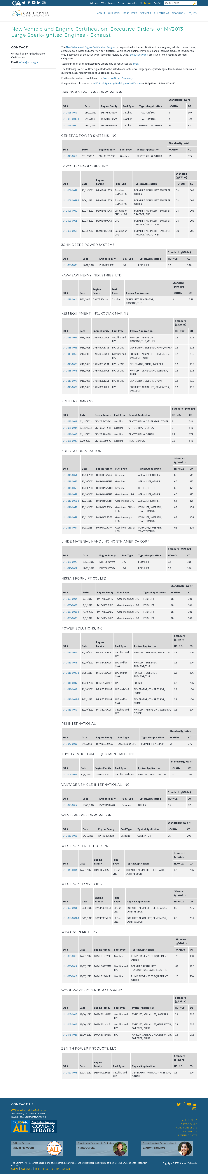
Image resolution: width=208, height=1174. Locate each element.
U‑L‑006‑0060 (70, 211)
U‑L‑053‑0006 (70, 618)
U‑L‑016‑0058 (70, 507)
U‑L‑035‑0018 (70, 976)
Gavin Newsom (23, 1147)
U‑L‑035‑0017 (70, 966)
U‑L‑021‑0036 (70, 441)
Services (145, 13)
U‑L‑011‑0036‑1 (71, 673)
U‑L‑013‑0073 (70, 387)
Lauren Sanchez (154, 1147)
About (101, 13)
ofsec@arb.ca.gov (28, 62)
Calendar (94, 3)
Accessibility (189, 1120)
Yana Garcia (86, 1147)
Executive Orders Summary (118, 78)
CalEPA (14, 1169)
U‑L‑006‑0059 (70, 190)
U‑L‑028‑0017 (70, 805)
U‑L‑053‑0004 (70, 599)
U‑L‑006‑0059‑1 (71, 200)
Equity (193, 13)
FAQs (103, 3)
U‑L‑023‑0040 (70, 125)
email (136, 64)
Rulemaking (161, 13)
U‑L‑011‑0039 (70, 710)
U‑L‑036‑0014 (70, 299)
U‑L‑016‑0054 (70, 475)
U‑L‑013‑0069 (70, 354)
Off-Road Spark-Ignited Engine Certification (118, 83)
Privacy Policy (188, 1124)
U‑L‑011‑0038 (70, 689)
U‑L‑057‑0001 (70, 908)
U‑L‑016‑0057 (70, 494)
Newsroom (178, 13)
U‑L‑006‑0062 (70, 231)
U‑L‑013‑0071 (70, 371)
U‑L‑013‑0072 (70, 381)
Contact (111, 3)
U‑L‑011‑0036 (70, 663)
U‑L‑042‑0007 (70, 744)
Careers (121, 3)
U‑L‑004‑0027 (70, 774)
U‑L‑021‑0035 (70, 434)
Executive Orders (139, 55)
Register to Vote (187, 1135)
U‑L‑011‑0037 (70, 683)
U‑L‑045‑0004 (70, 870)
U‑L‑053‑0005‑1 (71, 612)
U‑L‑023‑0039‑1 (71, 119)
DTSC (45, 1169)
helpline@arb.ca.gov (36, 1110)
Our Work (114, 13)
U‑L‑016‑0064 (70, 528)
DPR (37, 1169)
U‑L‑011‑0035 (70, 652)
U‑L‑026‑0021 (70, 568)
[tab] (140, 3)
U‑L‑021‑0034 (70, 428)
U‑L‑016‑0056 (70, 488)
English (147, 3)
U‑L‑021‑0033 (70, 421)
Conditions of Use (186, 1127)
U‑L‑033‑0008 (70, 836)
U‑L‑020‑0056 (70, 1073)
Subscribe (132, 3)
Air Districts (190, 1131)
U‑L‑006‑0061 (70, 221)
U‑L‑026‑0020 (70, 562)
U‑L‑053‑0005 (70, 605)
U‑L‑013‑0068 (70, 348)
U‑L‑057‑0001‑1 (71, 918)
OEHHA (55, 1169)
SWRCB (66, 1169)
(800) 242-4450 (17, 1110)
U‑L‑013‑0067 (70, 337)
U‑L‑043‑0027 (70, 1035)
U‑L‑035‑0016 (70, 956)
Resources (130, 13)
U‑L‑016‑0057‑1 (71, 501)
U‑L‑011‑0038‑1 (71, 699)
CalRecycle (26, 1169)
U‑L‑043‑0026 (70, 1024)
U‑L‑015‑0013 (70, 156)
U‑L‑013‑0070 (70, 364)
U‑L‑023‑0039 (70, 113)
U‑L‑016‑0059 (70, 517)
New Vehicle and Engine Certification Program (91, 47)
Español (157, 3)
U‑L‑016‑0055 (70, 481)
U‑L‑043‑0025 (70, 1014)
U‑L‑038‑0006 (70, 265)
